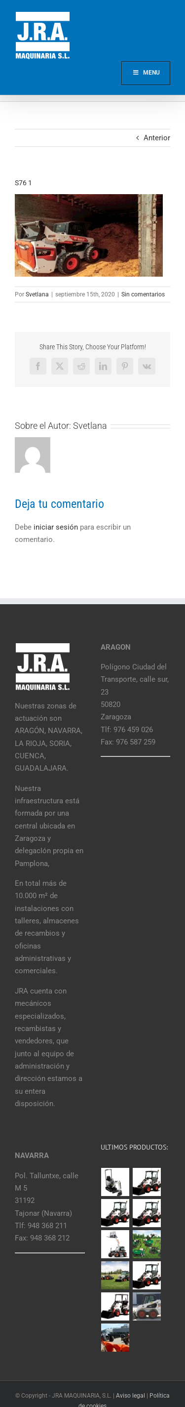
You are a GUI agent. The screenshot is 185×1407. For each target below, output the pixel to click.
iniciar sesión (57, 527)
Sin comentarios (143, 294)
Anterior (157, 137)
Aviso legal (130, 1395)
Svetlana (37, 294)
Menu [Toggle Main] (146, 72)
